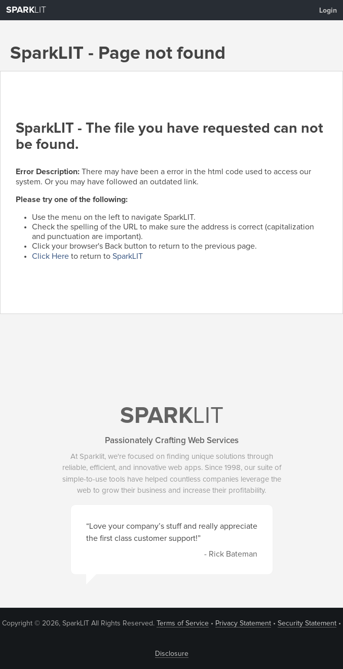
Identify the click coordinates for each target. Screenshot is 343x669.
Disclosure (171, 653)
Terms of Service (183, 623)
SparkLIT (127, 256)
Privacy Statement (243, 623)
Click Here (50, 256)
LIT (26, 10)
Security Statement (307, 623)
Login (328, 10)
